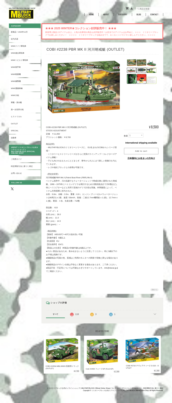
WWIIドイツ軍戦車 (18, 45)
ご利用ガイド (16, 158)
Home (91, 14)
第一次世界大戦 (17, 109)
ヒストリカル (16, 116)
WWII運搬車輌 (17, 88)
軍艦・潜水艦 (16, 102)
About (106, 14)
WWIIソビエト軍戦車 (19, 59)
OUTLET (14, 123)
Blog (139, 14)
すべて (56, 314)
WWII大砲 (15, 95)
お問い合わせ (16, 173)
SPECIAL (14, 130)
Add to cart (141, 150)
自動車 (13, 137)
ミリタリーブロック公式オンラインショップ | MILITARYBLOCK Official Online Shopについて (81, 387)
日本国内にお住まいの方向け (141, 157)
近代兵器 (14, 38)
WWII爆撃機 (16, 81)
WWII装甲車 (16, 66)
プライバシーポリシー (129, 387)
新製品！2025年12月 (19, 31)
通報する (154, 289)
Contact (154, 14)
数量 (126, 135)
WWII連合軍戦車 (17, 52)
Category (122, 14)
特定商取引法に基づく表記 (22, 166)
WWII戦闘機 (16, 73)
